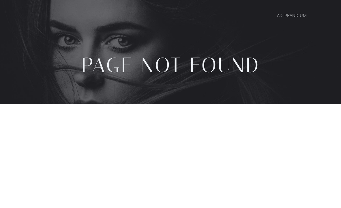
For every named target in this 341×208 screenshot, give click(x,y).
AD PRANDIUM (292, 15)
